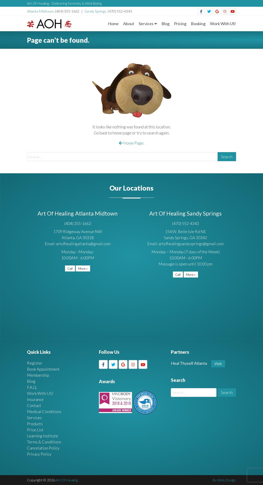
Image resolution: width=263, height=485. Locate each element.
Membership (38, 375)
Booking (198, 23)
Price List (35, 429)
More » (83, 268)
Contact (34, 405)
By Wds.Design (224, 480)
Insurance (35, 399)
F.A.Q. (32, 387)
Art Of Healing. (67, 480)
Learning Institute (42, 435)
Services (146, 23)
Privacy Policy (39, 454)
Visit (218, 363)
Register (34, 362)
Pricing (180, 23)
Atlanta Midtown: (41, 11)
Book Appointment (43, 369)
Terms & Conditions (44, 441)
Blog (165, 23)
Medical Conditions (44, 411)
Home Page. (131, 142)
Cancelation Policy (43, 447)
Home (113, 23)
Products (35, 423)
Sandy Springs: (96, 11)
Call (70, 268)
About (128, 23)
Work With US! (223, 23)
